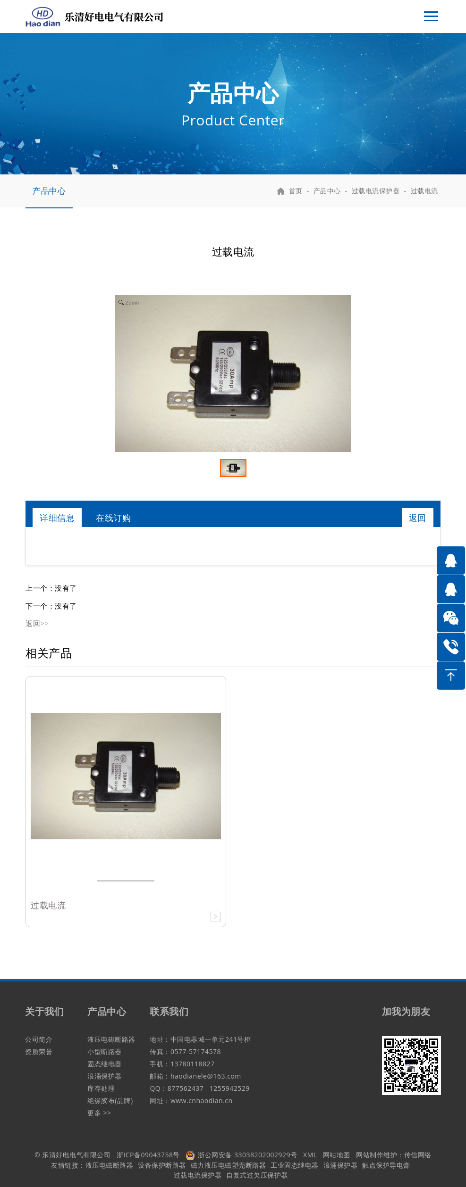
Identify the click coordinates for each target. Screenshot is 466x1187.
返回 (417, 517)
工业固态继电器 (295, 1165)
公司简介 (38, 1039)
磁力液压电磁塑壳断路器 (228, 1165)
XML (310, 1154)
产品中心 (49, 190)
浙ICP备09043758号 (148, 1154)
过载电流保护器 (376, 190)
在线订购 (113, 517)
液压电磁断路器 (111, 1039)
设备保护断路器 (162, 1165)
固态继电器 (104, 1063)
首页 (296, 190)
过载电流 (424, 190)
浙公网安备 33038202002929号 (241, 1154)
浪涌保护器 (104, 1076)
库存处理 (101, 1088)
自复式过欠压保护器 (257, 1175)
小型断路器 (104, 1051)
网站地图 (336, 1154)
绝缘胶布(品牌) (110, 1100)
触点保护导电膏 (386, 1165)
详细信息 (57, 517)
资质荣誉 (38, 1051)
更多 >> (99, 1112)
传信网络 (418, 1154)
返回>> (37, 623)
